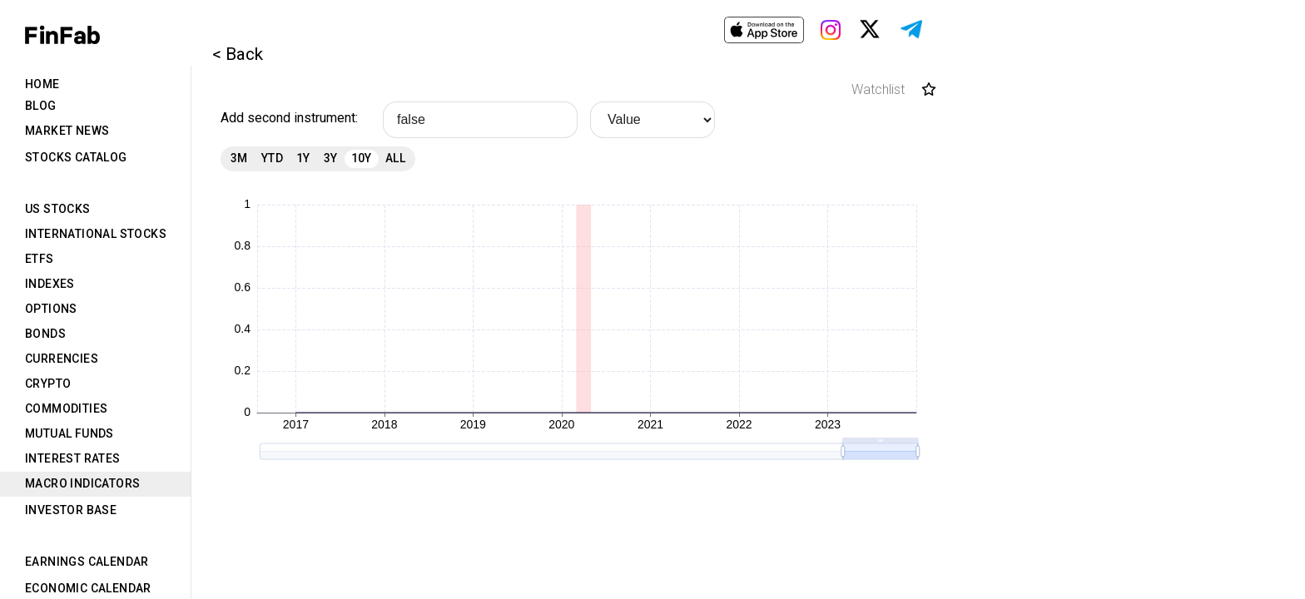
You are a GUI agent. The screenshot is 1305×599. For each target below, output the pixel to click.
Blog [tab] (41, 105)
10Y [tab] (361, 158)
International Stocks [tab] (95, 233)
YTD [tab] (272, 158)
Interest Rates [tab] (73, 458)
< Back (237, 54)
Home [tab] (42, 84)
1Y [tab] (303, 158)
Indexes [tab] (50, 283)
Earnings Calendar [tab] (87, 561)
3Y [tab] (331, 158)
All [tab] (395, 158)
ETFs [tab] (39, 258)
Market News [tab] (67, 130)
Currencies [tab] (61, 358)
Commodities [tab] (66, 408)
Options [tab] (51, 308)
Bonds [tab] (45, 333)
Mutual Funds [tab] (69, 433)
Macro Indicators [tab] (82, 483)
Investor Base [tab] (71, 510)
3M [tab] (239, 158)
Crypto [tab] (48, 383)
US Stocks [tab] (58, 208)
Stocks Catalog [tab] (76, 157)
